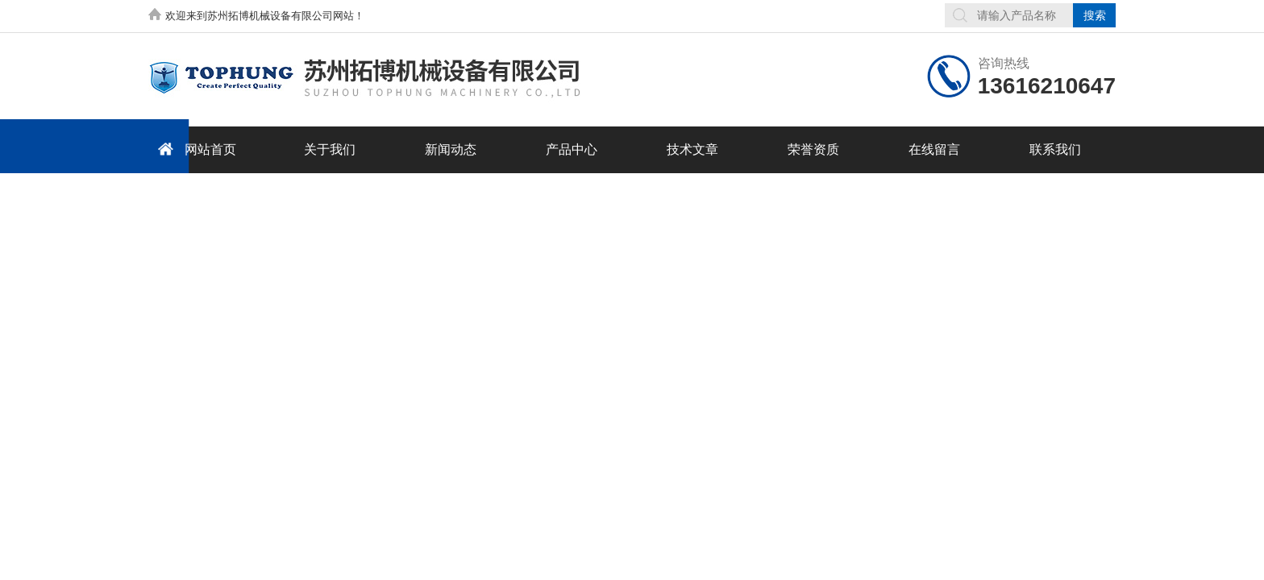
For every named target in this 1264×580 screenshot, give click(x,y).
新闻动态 (450, 149)
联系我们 (1055, 149)
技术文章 (692, 149)
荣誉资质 (813, 149)
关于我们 (330, 149)
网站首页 (194, 148)
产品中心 (571, 149)
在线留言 (934, 149)
